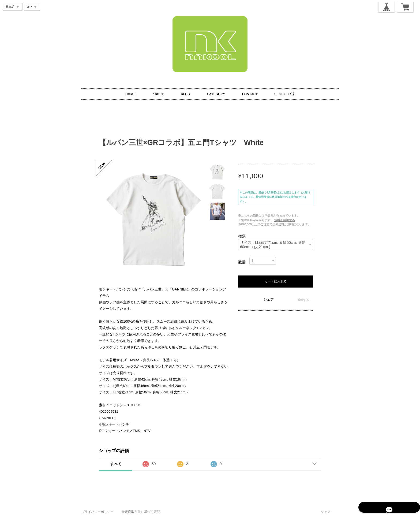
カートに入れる (275, 281)
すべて (115, 464)
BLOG (185, 94)
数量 (242, 262)
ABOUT (158, 94)
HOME (130, 94)
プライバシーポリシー (97, 512)
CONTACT (250, 94)
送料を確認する (284, 220)
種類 (242, 236)
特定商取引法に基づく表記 (141, 512)
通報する (303, 299)
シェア (268, 299)
